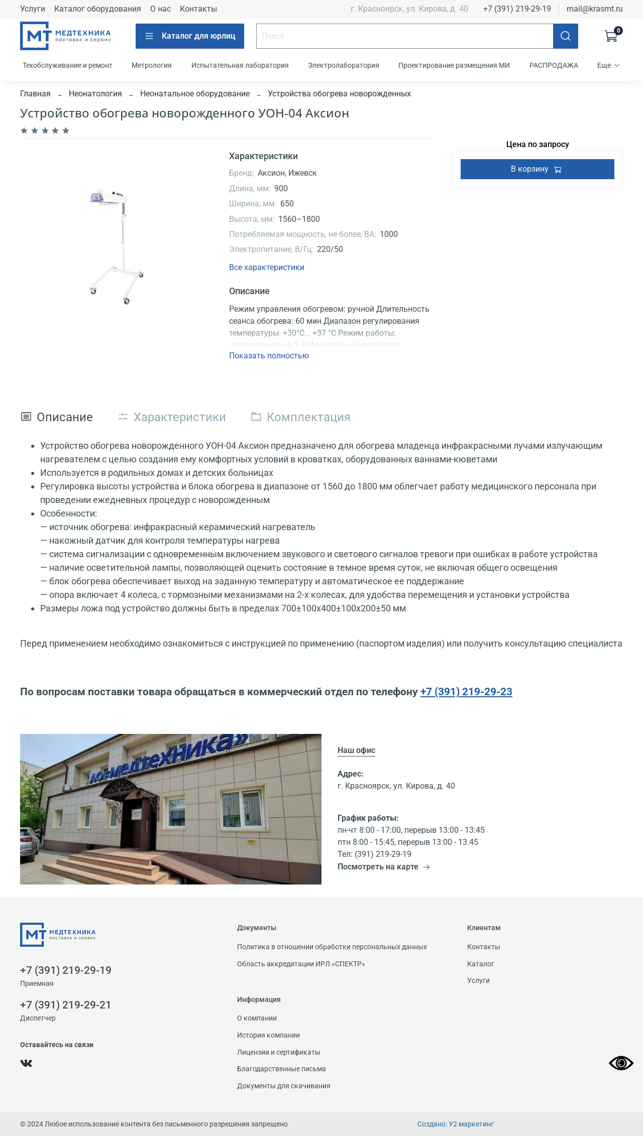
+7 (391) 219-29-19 (517, 9)
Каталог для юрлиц (190, 36)
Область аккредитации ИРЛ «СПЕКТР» (301, 964)
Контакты (198, 9)
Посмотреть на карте (384, 866)
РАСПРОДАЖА (553, 65)
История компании (268, 1035)
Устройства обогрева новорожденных (339, 93)
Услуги (32, 9)
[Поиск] (565, 36)
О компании (257, 1018)
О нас (160, 9)
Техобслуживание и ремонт (68, 65)
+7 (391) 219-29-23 (466, 691)
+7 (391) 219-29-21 (66, 1005)
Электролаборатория (343, 65)
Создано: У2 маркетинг (455, 1124)
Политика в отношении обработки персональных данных (332, 947)
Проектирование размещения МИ (454, 65)
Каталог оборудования (97, 9)
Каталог (480, 964)
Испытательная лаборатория (240, 65)
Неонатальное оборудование (195, 93)
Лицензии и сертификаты (278, 1052)
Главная (35, 93)
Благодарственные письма (281, 1069)
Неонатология (95, 93)
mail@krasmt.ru (595, 9)
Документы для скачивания (284, 1086)
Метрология (152, 65)
